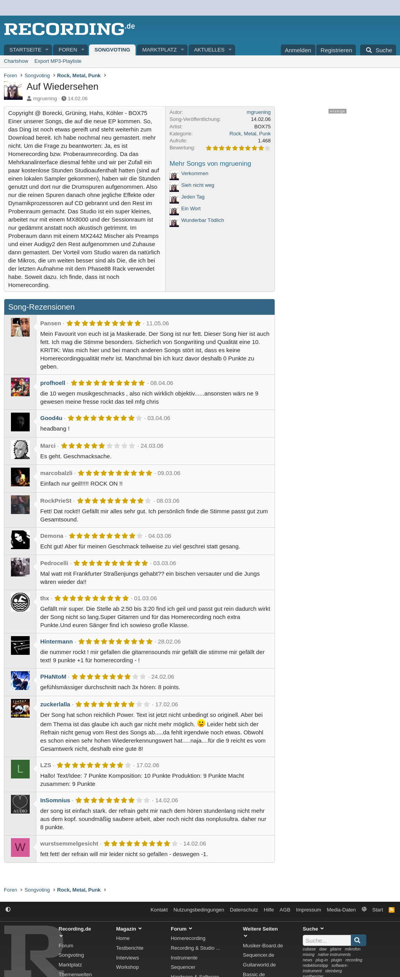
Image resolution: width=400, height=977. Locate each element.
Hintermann (56, 641)
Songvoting (112, 50)
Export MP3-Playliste (58, 61)
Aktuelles (209, 50)
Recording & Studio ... (195, 948)
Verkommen (194, 173)
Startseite (25, 50)
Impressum (308, 910)
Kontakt (159, 910)
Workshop (127, 967)
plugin (336, 960)
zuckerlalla (55, 704)
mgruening (45, 98)
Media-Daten (341, 910)
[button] (47, 50)
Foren (68, 50)
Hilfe (269, 910)
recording (353, 960)
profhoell (52, 382)
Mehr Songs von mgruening (210, 163)
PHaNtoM (53, 676)
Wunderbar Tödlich (202, 220)
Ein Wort (191, 208)
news (307, 960)
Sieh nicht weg (197, 185)
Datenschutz (244, 910)
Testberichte (129, 948)
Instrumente (184, 958)
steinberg (333, 971)
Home (123, 938)
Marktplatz (159, 50)
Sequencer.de (258, 955)
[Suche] (378, 49)
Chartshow (16, 61)
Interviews (127, 958)
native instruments (334, 954)
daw (323, 949)
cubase (309, 949)
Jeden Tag (193, 197)
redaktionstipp (315, 965)
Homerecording (188, 938)
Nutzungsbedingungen (198, 910)
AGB (285, 910)
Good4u (51, 418)
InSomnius (55, 800)
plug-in (322, 960)
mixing (308, 954)
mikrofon (353, 949)
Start (377, 910)
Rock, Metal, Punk (250, 134)
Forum (66, 946)
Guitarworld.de (259, 965)
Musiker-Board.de (263, 946)
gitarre (335, 949)
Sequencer (183, 967)
